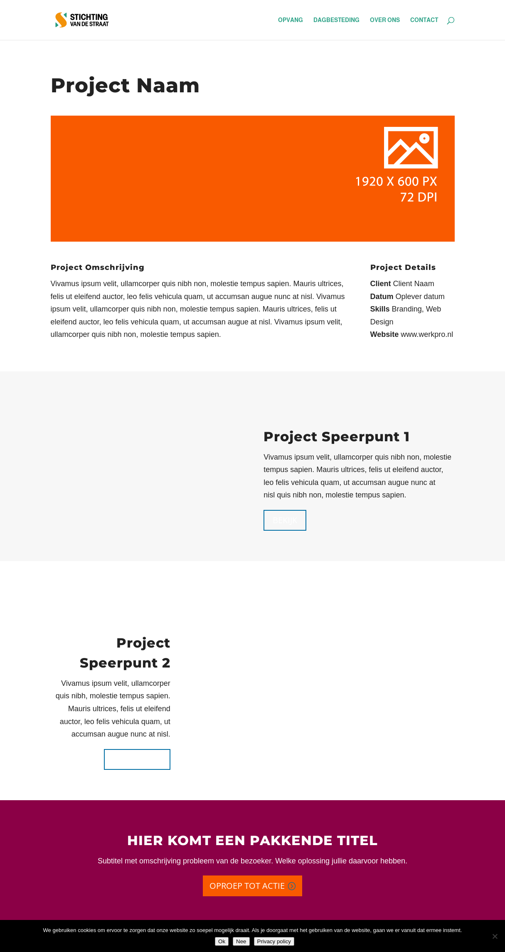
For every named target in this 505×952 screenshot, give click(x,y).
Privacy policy (274, 941)
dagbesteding (336, 20)
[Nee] (494, 936)
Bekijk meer (137, 759)
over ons (385, 20)
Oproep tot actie (247, 885)
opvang (290, 20)
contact (424, 20)
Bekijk (285, 520)
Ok (221, 941)
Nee (241, 941)
